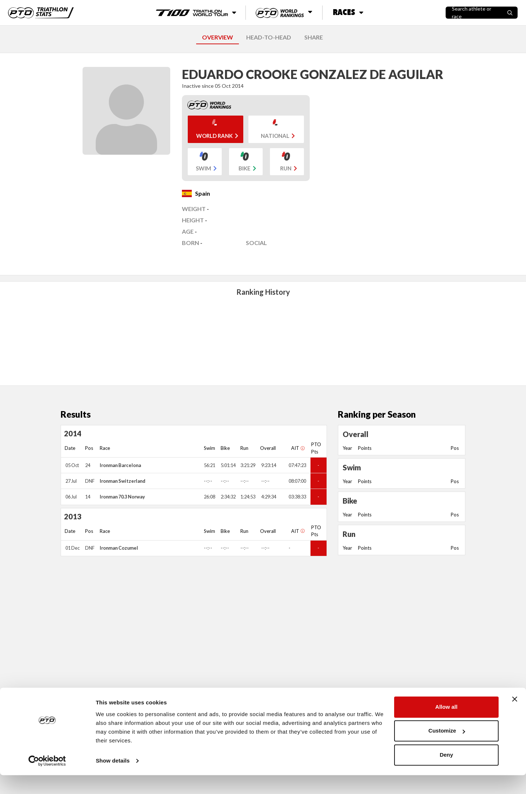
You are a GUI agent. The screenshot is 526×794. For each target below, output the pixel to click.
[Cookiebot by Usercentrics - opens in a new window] (47, 779)
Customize (446, 749)
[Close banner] (514, 717)
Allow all (446, 726)
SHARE (313, 37)
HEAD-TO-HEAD (268, 37)
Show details (113, 779)
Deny (446, 774)
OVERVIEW (217, 37)
